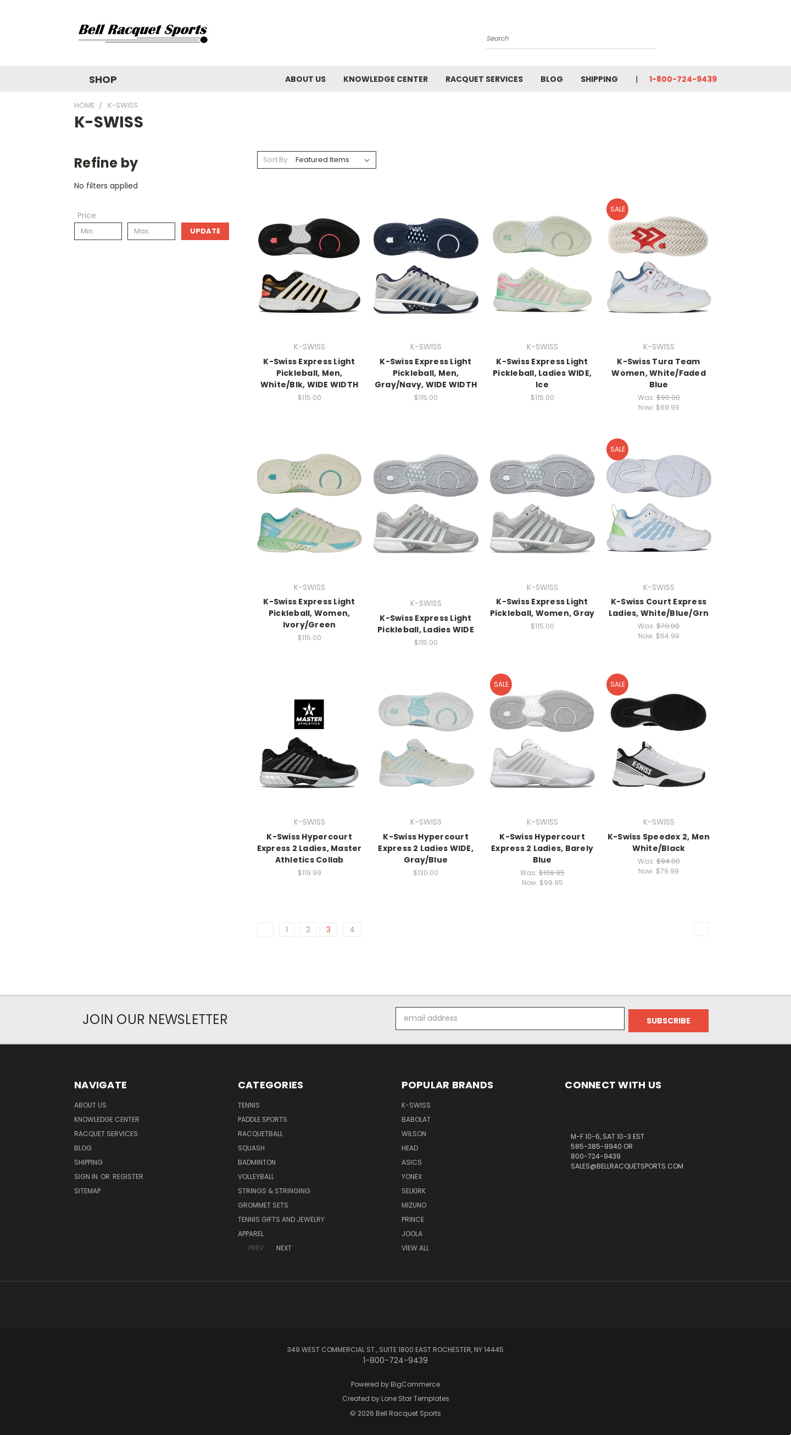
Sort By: (276, 159)
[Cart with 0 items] (714, 35)
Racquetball (260, 1131)
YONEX (412, 1174)
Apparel (251, 1231)
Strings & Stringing (274, 1188)
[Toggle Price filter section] (92, 215)
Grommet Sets (263, 1203)
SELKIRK (414, 1188)
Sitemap (87, 1188)
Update (205, 231)
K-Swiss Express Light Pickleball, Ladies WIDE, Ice (542, 373)
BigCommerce (415, 1382)
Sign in (86, 1174)
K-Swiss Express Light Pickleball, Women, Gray (542, 607)
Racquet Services (484, 79)
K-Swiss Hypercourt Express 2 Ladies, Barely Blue (542, 848)
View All (415, 1245)
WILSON (414, 1131)
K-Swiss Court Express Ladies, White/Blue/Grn (659, 607)
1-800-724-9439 (683, 79)
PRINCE (413, 1217)
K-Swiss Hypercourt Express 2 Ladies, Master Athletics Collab (309, 848)
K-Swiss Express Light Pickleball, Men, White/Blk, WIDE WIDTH (309, 373)
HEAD (410, 1145)
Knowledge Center (385, 79)
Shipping (599, 79)
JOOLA (412, 1231)
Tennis (249, 1103)
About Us (305, 79)
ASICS (412, 1160)
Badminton (257, 1160)
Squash (251, 1145)
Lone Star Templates (415, 1396)
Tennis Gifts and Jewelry (281, 1217)
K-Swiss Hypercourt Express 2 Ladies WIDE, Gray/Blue (426, 848)
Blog (552, 79)
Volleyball (256, 1174)
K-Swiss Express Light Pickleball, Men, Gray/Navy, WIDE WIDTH (426, 373)
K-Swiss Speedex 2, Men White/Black (659, 842)
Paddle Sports (262, 1117)
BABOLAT (416, 1117)
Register (128, 1174)
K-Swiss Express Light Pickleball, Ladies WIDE (425, 624)
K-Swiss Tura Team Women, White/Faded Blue (658, 373)
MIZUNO (414, 1203)
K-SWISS (416, 1103)
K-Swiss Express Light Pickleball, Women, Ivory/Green (309, 613)
